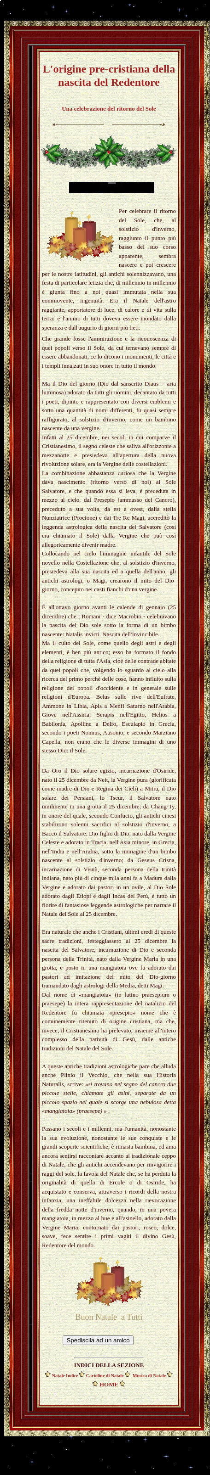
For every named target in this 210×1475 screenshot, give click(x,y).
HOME (108, 1384)
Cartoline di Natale (105, 1375)
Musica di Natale (150, 1375)
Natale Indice (65, 1375)
